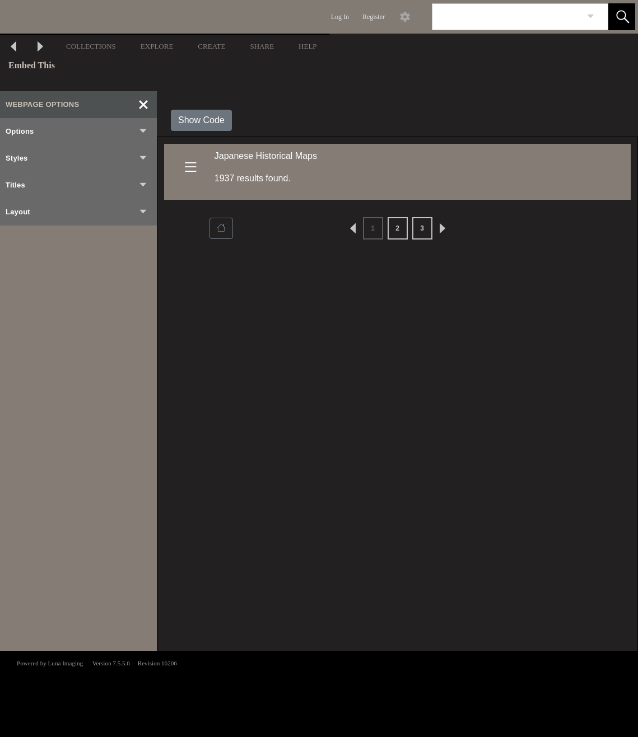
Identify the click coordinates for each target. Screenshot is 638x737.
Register (373, 17)
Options (77, 131)
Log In (340, 17)
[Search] (507, 17)
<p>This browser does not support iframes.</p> (319, 693)
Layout (77, 212)
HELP (308, 46)
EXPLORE (157, 46)
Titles (77, 185)
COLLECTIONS (91, 46)
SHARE (262, 46)
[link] (590, 16)
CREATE (211, 46)
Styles (77, 158)
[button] (621, 16)
